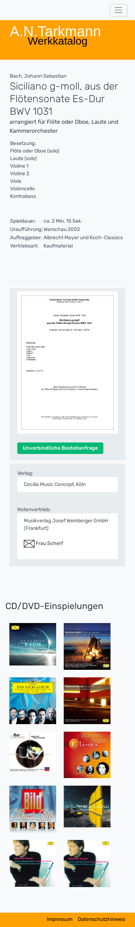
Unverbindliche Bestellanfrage (60, 448)
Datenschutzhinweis (101, 919)
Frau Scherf (43, 543)
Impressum (59, 919)
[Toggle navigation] (118, 10)
